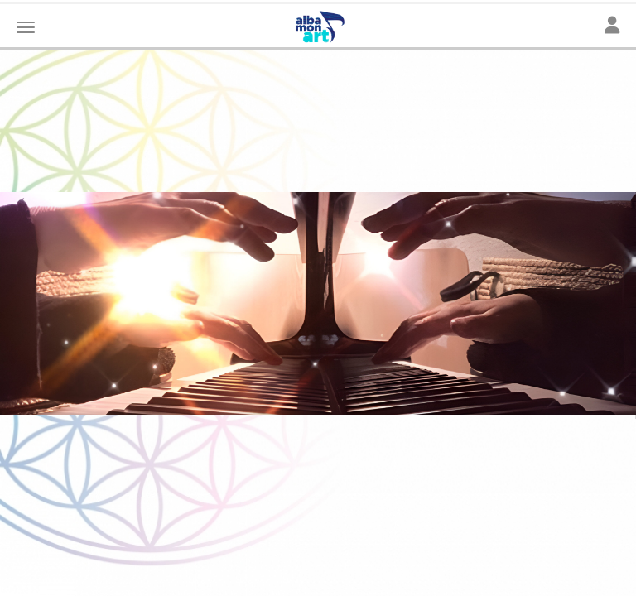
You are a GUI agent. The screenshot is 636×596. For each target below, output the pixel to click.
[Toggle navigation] (612, 26)
